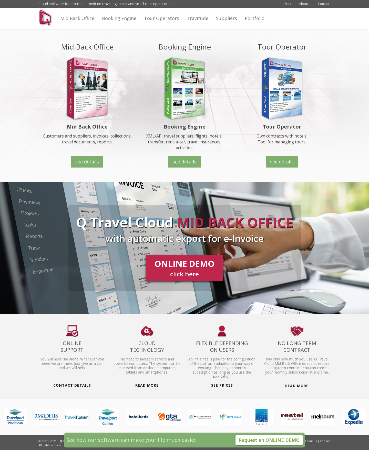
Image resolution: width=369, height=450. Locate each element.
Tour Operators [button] (161, 19)
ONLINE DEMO (184, 268)
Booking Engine (119, 19)
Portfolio (254, 19)
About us (305, 4)
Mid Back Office (77, 19)
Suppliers (226, 19)
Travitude (197, 18)
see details (184, 162)
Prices (288, 4)
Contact (323, 4)
